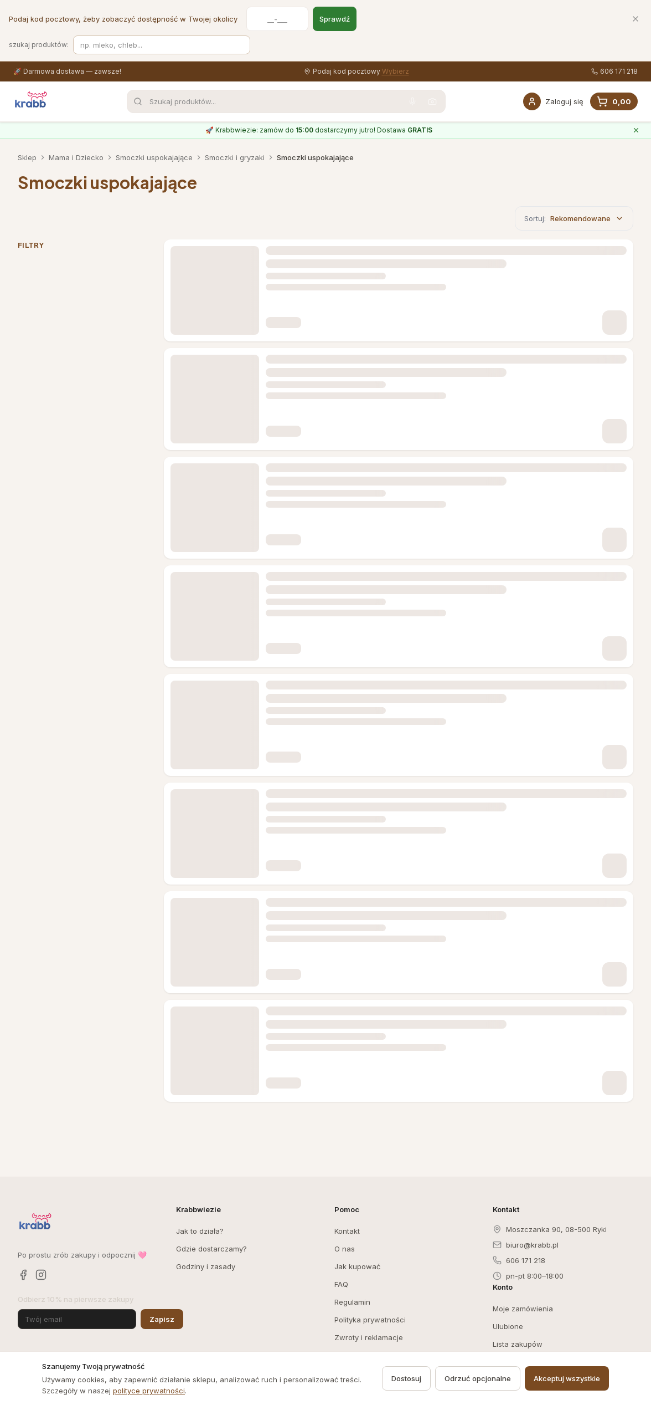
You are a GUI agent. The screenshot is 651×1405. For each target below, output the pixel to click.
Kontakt (347, 1231)
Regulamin (352, 1301)
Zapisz (161, 1319)
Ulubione (508, 1326)
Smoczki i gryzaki (235, 157)
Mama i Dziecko (76, 157)
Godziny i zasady (205, 1266)
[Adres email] (77, 1319)
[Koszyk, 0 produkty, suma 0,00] (614, 101)
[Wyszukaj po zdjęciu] (432, 101)
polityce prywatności (149, 1390)
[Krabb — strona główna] (31, 99)
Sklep (27, 157)
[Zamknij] (635, 18)
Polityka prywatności (370, 1319)
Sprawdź (334, 18)
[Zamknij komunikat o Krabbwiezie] (636, 130)
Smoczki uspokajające (154, 157)
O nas (344, 1248)
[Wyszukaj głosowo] (412, 101)
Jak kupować (357, 1266)
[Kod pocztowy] (277, 19)
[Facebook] (23, 1274)
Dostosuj (406, 1378)
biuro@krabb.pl (526, 1244)
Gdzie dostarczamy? (211, 1248)
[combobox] (286, 101)
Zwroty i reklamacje (368, 1337)
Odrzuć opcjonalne (478, 1378)
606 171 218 (614, 71)
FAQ (341, 1284)
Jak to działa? (200, 1231)
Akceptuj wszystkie (567, 1378)
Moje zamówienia (523, 1308)
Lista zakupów (517, 1344)
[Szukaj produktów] (161, 44)
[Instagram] (40, 1274)
